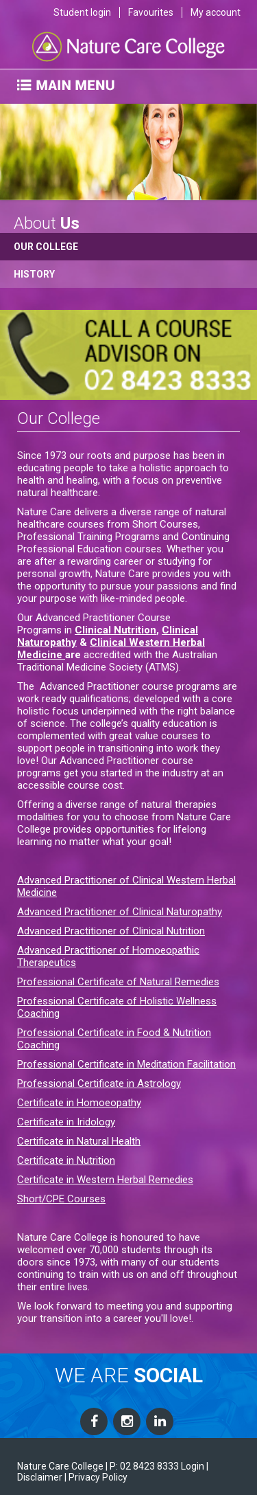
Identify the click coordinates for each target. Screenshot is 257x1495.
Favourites (150, 12)
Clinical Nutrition (115, 630)
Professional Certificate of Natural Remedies (118, 982)
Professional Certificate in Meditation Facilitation (126, 1064)
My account (216, 12)
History (34, 274)
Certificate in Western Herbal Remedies (105, 1179)
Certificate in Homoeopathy (79, 1103)
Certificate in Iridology (66, 1122)
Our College (46, 246)
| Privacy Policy (95, 1477)
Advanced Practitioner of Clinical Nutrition (111, 931)
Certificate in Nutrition (66, 1160)
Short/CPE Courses (61, 1199)
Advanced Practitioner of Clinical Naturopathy (119, 912)
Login (192, 1466)
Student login (82, 12)
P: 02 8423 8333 (144, 1466)
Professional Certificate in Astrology (99, 1083)
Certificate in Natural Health (78, 1141)
